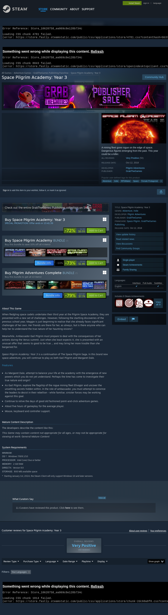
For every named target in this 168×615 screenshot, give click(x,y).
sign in (146, 3)
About (74, 9)
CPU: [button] (152, 581)
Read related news (125, 302)
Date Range (69, 570)
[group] (84, 583)
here (67, 512)
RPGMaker (125, 185)
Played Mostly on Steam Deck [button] (105, 581)
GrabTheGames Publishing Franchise (50, 77)
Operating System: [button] (134, 581)
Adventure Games (22, 77)
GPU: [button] (5, 585)
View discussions (124, 306)
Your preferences (158, 535)
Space (136, 185)
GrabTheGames (134, 175)
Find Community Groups (128, 311)
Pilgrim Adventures (135, 172)
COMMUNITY (58, 9)
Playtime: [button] (81, 581)
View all (102, 502)
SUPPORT (88, 9)
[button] (96, 234)
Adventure (107, 185)
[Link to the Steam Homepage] (18, 11)
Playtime (86, 570)
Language (50, 570)
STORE (43, 9)
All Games (7, 77)
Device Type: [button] (20, 585)
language (157, 3)
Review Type (9, 570)
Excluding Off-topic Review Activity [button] (54, 581)
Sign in (6, 194)
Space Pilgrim (133, 284)
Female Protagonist (149, 185)
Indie (116, 185)
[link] (75, 234)
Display (101, 570)
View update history (126, 297)
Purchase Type (31, 570)
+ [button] (161, 185)
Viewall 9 (158, 255)
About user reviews (138, 535)
